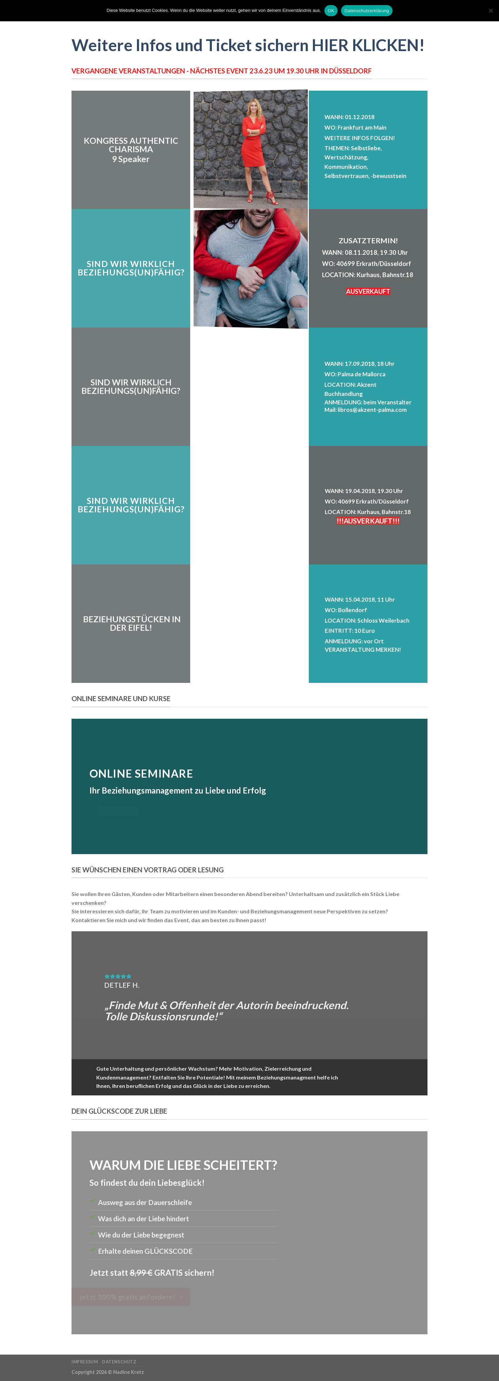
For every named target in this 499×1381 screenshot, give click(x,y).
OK (331, 10)
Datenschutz (119, 1361)
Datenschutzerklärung (366, 10)
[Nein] (490, 12)
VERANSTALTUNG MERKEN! (363, 649)
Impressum (85, 1361)
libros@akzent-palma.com (372, 409)
